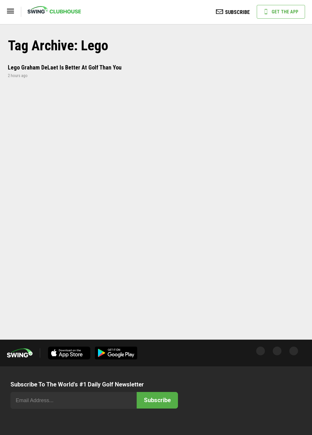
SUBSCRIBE (233, 12)
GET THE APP (280, 12)
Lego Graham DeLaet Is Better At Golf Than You (65, 67)
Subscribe (157, 400)
